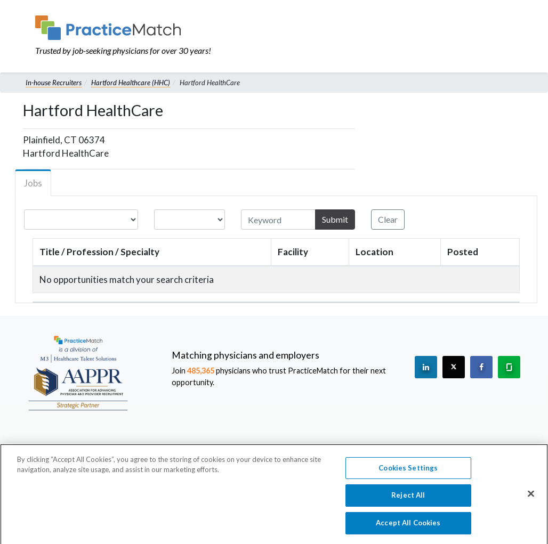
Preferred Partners (365, 447)
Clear (388, 219)
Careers (242, 447)
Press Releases (294, 447)
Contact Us (198, 447)
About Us (102, 447)
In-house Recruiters (54, 82)
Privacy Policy (433, 447)
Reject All (408, 500)
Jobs (33, 183)
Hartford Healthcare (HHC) (130, 82)
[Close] (531, 498)
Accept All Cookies (408, 528)
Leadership (148, 447)
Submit (335, 219)
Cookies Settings (408, 473)
